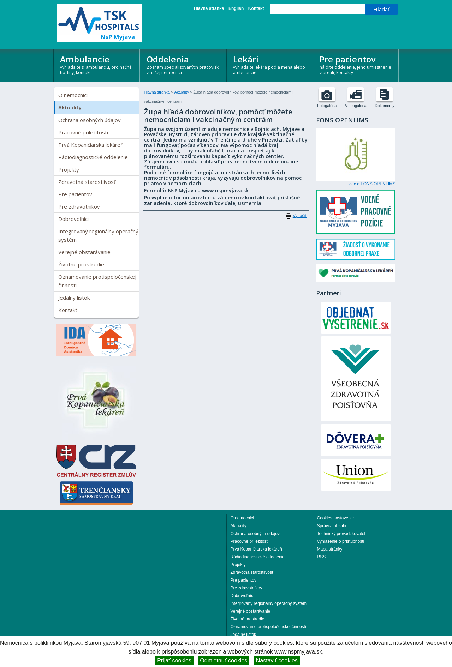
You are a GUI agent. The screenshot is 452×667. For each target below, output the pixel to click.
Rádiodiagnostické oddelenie (93, 157)
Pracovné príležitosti (83, 132)
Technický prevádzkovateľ (341, 533)
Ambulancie (97, 64)
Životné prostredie (81, 264)
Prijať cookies (174, 660)
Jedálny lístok (74, 297)
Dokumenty (384, 105)
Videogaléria (356, 105)
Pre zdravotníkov (79, 206)
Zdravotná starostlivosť (86, 181)
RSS (321, 556)
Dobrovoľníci (73, 218)
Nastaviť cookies (277, 660)
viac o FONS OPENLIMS (372, 184)
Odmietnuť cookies (223, 660)
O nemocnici (73, 94)
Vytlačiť (300, 215)
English (236, 8)
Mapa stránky (330, 549)
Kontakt (256, 8)
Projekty (68, 169)
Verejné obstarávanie (84, 252)
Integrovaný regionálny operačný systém (98, 235)
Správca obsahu (332, 525)
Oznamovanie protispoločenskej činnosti (97, 281)
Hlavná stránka (209, 8)
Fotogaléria (327, 105)
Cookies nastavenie (335, 518)
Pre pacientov (356, 64)
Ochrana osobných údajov (89, 120)
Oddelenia (183, 64)
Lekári (270, 64)
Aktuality (70, 107)
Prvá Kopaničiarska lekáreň (91, 144)
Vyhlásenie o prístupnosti (340, 541)
